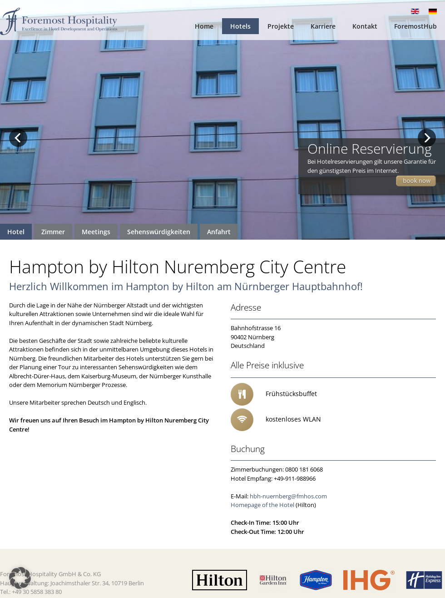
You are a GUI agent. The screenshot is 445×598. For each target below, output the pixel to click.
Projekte (280, 26)
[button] (20, 578)
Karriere (323, 26)
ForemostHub (415, 26)
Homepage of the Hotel (262, 505)
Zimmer (53, 231)
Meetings (96, 231)
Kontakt (364, 26)
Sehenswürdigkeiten (158, 231)
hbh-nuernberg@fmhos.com (288, 496)
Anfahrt (219, 231)
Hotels (240, 26)
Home (204, 26)
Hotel (16, 231)
